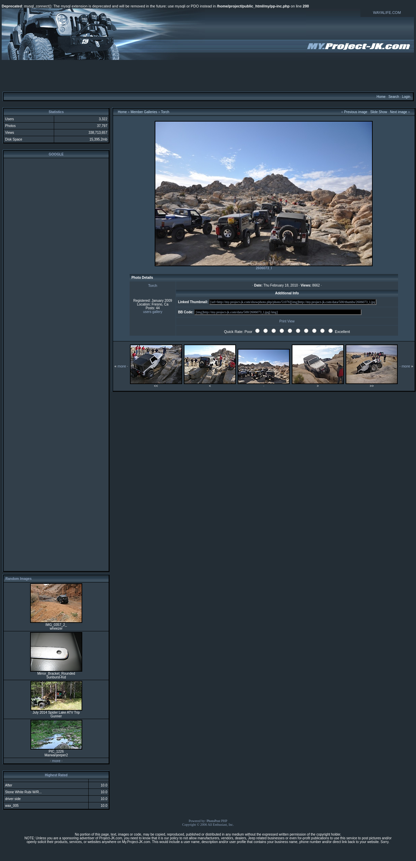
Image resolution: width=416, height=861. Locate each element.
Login (406, 97)
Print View (286, 321)
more (56, 761)
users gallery (152, 312)
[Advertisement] (208, 75)
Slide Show (378, 112)
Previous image (355, 112)
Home (381, 97)
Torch (165, 112)
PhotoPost (213, 821)
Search (393, 97)
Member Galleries (144, 112)
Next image (398, 112)
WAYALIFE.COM (387, 12)
